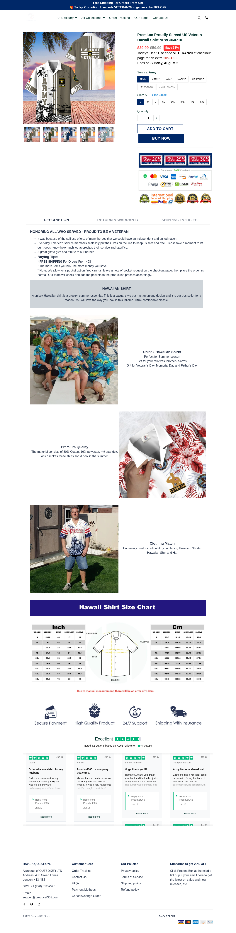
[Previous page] (24, 134)
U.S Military (67, 17)
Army (152, 72)
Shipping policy (131, 883)
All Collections (93, 17)
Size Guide (159, 95)
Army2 (156, 79)
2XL (172, 102)
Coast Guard (167, 86)
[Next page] (113, 134)
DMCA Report (167, 916)
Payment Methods (84, 889)
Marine (181, 79)
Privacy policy (130, 870)
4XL (192, 102)
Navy (169, 79)
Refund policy (130, 889)
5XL (202, 102)
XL (163, 102)
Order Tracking (119, 17)
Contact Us (160, 17)
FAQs (75, 883)
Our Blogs (141, 17)
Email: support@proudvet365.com (40, 895)
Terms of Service (132, 877)
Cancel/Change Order (86, 895)
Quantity (142, 111)
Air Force (198, 79)
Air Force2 (146, 86)
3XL (182, 102)
